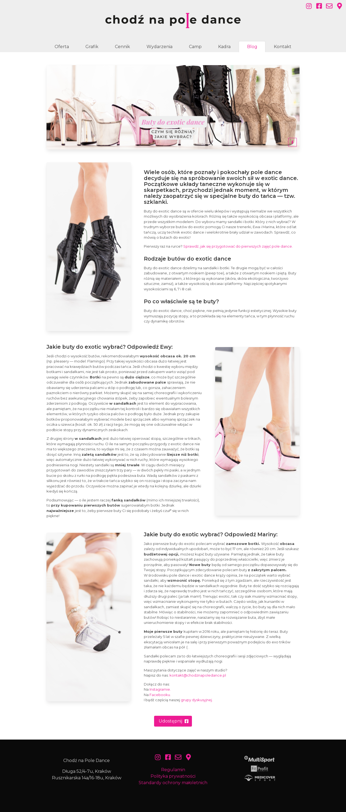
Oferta (62, 46)
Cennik (122, 46)
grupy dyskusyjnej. (197, 700)
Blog (252, 46)
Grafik (91, 46)
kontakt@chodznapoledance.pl (197, 675)
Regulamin (173, 769)
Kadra (224, 46)
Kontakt (282, 46)
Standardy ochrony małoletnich (173, 782)
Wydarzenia (159, 46)
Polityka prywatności (173, 776)
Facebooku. (160, 695)
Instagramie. (160, 689)
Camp (195, 46)
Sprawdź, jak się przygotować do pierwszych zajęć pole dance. (238, 246)
